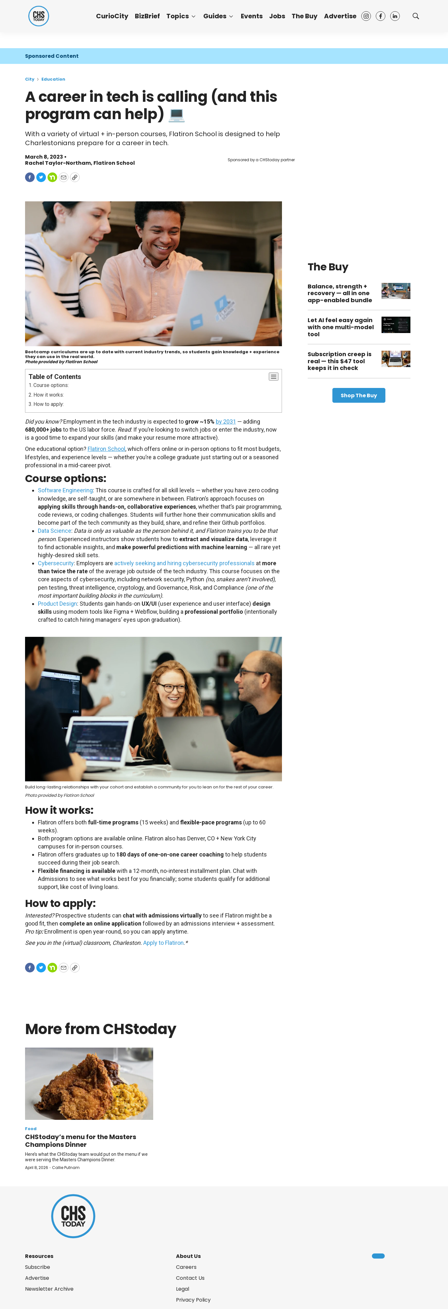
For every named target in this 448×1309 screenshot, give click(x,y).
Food (31, 1129)
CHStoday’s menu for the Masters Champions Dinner (80, 1140)
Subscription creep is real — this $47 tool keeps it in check (340, 361)
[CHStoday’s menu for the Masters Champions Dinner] (89, 1084)
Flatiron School (114, 163)
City (29, 79)
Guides (214, 16)
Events (252, 16)
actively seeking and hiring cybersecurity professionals (184, 563)
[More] (193, 16)
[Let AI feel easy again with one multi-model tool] (396, 325)
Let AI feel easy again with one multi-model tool (341, 327)
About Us (188, 1256)
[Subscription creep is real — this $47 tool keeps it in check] (396, 359)
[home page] (38, 16)
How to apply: (48, 404)
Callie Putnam (66, 1167)
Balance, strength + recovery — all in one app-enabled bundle (340, 293)
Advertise (340, 16)
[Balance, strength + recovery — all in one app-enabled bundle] (396, 291)
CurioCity (112, 16)
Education (53, 79)
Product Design (57, 603)
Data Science (54, 530)
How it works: (48, 395)
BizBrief (147, 16)
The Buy (305, 16)
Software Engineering (65, 490)
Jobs (277, 16)
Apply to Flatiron (163, 942)
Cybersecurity (56, 563)
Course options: (51, 385)
